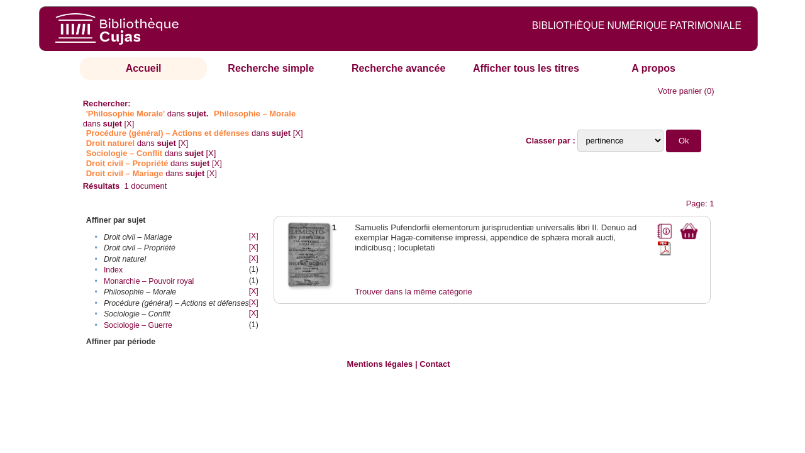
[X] (130, 123)
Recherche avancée (398, 68)
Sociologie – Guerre (138, 325)
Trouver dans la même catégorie (413, 291)
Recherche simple (271, 68)
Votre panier (680, 91)
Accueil (144, 68)
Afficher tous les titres (526, 68)
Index (113, 270)
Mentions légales (380, 364)
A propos (653, 68)
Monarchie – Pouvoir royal (149, 281)
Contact (434, 364)
